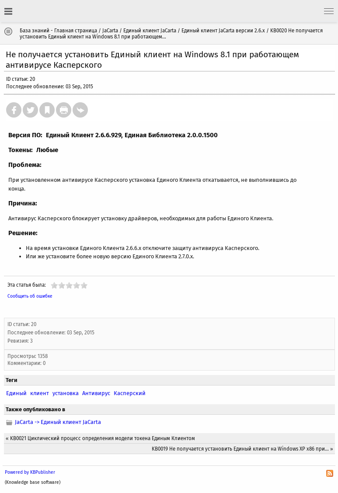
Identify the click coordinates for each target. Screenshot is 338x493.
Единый (16, 393)
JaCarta (110, 31)
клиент (39, 393)
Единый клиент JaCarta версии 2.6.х (223, 31)
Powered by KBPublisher (30, 472)
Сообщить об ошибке (29, 296)
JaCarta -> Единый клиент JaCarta (58, 422)
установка (65, 393)
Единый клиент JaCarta (149, 31)
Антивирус (96, 393)
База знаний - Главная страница (58, 31)
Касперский (130, 393)
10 (83, 285)
